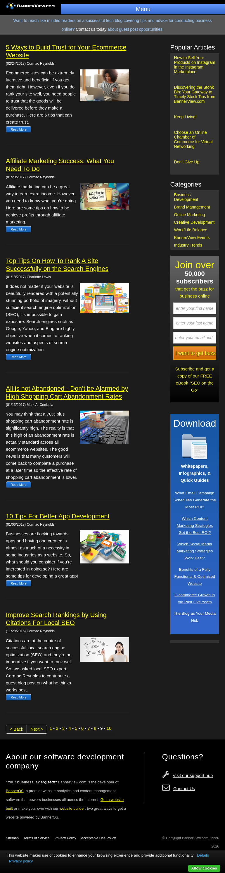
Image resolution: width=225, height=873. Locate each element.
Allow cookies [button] (204, 868)
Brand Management (192, 207)
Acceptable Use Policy (98, 838)
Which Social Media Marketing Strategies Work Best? (194, 551)
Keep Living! (185, 117)
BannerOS (15, 791)
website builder (72, 808)
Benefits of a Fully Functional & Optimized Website (194, 576)
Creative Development (194, 222)
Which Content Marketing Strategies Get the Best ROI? (194, 525)
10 (109, 728)
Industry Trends (188, 245)
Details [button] (203, 855)
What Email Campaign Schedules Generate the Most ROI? (194, 500)
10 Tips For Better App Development (58, 516)
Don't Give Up (187, 162)
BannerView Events (192, 237)
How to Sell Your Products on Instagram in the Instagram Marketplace (194, 64)
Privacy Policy (65, 838)
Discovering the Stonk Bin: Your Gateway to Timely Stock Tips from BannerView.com (194, 94)
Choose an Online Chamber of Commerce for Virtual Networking (193, 139)
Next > (36, 729)
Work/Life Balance (190, 230)
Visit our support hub (193, 775)
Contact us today (91, 29)
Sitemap (12, 838)
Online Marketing (189, 214)
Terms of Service (36, 838)
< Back (16, 729)
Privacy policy (21, 861)
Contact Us (184, 788)
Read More (18, 129)
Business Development (186, 197)
